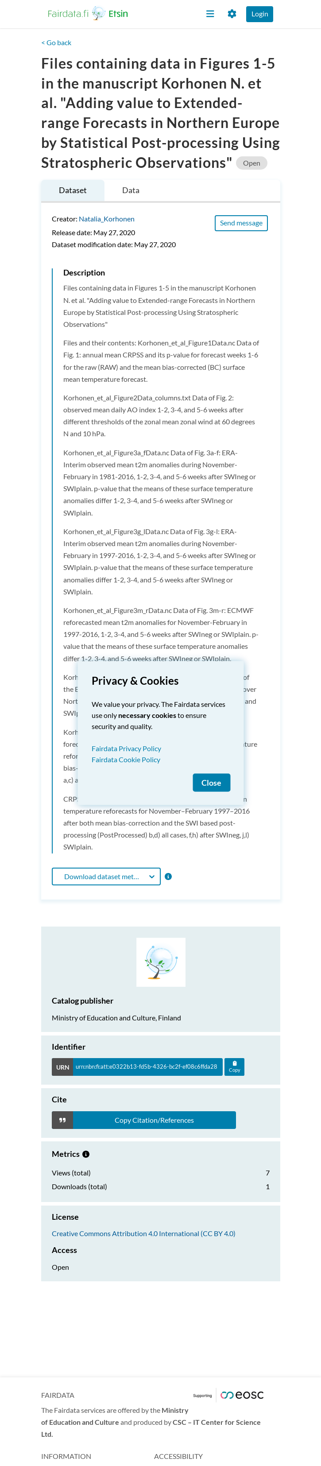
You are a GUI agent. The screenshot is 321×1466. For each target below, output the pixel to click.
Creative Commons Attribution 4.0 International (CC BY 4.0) (144, 1233)
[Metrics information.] (86, 1153)
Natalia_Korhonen (107, 218)
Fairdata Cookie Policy (126, 759)
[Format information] (167, 876)
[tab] (72, 191)
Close (211, 782)
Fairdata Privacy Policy (126, 748)
